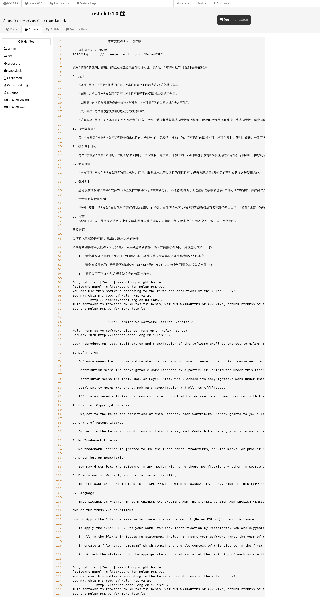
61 (60, 304)
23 (60, 137)
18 (60, 115)
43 (60, 225)
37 (60, 199)
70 (60, 344)
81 (60, 392)
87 (60, 418)
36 (60, 194)
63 (60, 313)
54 (60, 273)
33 (60, 181)
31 (60, 172)
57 (60, 287)
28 (60, 159)
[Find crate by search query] (234, 3)
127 (59, 594)
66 (60, 326)
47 (60, 243)
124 (59, 580)
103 (59, 488)
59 (60, 295)
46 (60, 238)
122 (59, 572)
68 (60, 335)
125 (59, 585)
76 (60, 370)
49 (60, 251)
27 (60, 155)
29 (60, 164)
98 (60, 466)
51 (60, 260)
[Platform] (59, 3)
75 (60, 365)
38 (60, 203)
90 (60, 431)
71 (60, 348)
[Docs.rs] (10, 3)
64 (60, 317)
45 (60, 234)
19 (60, 120)
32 (60, 177)
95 (60, 453)
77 (60, 374)
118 (59, 554)
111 (59, 523)
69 (60, 339)
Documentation (234, 20)
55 (60, 278)
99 (60, 471)
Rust (200, 3)
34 (60, 186)
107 (59, 506)
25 (60, 146)
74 (60, 361)
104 (59, 493)
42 (60, 221)
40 (60, 212)
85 (60, 409)
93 (60, 444)
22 (60, 133)
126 (59, 589)
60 (60, 300)
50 (60, 256)
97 (60, 462)
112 (59, 528)
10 (60, 80)
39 (60, 208)
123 (59, 576)
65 (60, 322)
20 (60, 124)
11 (60, 85)
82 (60, 396)
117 (59, 550)
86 (60, 414)
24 (60, 142)
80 (60, 387)
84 (60, 405)
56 (60, 282)
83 (60, 401)
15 (60, 102)
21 (60, 129)
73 (60, 357)
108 (59, 510)
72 (60, 352)
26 (60, 151)
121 (59, 567)
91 (60, 436)
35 (60, 190)
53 (60, 269)
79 (60, 383)
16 (60, 107)
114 (59, 537)
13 (60, 94)
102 (59, 484)
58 (60, 291)
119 (59, 558)
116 (59, 545)
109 (59, 515)
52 (60, 265)
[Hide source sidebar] (26, 42)
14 (60, 98)
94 (60, 449)
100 (59, 475)
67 (60, 330)
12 (60, 89)
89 (60, 427)
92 (60, 440)
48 (60, 247)
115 (59, 541)
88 (60, 422)
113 (59, 532)
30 (60, 168)
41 (60, 216)
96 (60, 458)
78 (60, 379)
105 (59, 497)
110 (59, 519)
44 (60, 230)
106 (59, 501)
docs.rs (181, 3)
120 (59, 563)
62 (60, 308)
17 (60, 111)
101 (59, 480)
